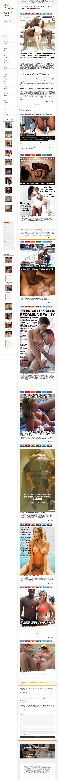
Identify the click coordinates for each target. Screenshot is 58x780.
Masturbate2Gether (36, 0)
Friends (5, 77)
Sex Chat (33, 2)
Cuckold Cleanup (6, 60)
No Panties (5, 97)
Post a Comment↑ (50, 101)
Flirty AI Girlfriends (42, 1)
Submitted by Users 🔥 (8, 105)
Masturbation (6, 93)
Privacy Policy (28, 734)
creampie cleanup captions (8, 310)
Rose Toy (47, 1)
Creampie (5, 58)
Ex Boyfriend (6, 71)
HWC (52, 682)
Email (21, 730)
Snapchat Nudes (51, 1)
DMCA (37, 772)
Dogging (5, 69)
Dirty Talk (5, 67)
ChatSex (32, 1)
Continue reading (30, 148)
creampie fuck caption (9, 273)
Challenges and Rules (7, 53)
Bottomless (5, 48)
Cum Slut (5, 65)
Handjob (5, 84)
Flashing (5, 76)
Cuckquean (5, 64)
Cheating (5, 57)
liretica (9, 184)
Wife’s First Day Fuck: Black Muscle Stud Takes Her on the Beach (32, 682)
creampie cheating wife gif (8, 329)
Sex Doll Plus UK (36, 1)
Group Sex (5, 83)
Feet (4, 72)
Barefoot (5, 38)
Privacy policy (41, 772)
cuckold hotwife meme (8, 129)
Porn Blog (5, 98)
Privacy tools (47, 772)
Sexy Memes (6, 102)
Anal (4, 34)
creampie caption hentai (8, 338)
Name (21, 727)
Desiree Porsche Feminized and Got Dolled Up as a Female (8, 244)
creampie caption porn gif (8, 348)
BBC (4, 39)
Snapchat (5, 104)
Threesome (5, 109)
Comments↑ (51, 151)
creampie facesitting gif (9, 283)
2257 (34, 772)
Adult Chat (37, 2)
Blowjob (5, 45)
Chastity (5, 55)
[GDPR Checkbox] (20, 734)
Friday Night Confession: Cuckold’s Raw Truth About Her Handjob (7, 228)
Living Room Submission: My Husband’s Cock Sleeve (8, 223)
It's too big (5, 90)
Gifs (4, 81)
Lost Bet (5, 91)
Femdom (5, 74)
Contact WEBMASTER (28, 772)
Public (5, 100)
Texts (4, 107)
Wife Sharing (6, 114)
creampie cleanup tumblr (8, 301)
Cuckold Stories (6, 62)
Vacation (5, 112)
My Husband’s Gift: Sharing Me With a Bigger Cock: (8, 235)
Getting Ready (6, 79)
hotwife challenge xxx (8, 138)
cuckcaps (8, 165)
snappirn (8, 202)
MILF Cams (28, 1)
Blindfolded (5, 43)
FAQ (37, 773)
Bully (4, 52)
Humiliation (5, 86)
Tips (4, 110)
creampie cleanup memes (8, 320)
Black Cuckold (47, 232)
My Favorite (5, 95)
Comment (22, 714)
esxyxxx (8, 147)
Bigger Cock (6, 41)
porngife (8, 193)
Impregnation (6, 88)
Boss (4, 46)
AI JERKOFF (43, 0)
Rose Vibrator (41, 2)
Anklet (5, 36)
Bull (4, 50)
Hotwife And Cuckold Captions (8, 13)
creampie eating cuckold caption (8, 292)
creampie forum (8, 263)
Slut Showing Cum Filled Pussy (7, 232)
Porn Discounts (23, 1)
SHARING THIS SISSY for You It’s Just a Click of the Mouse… (8, 240)
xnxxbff (9, 156)
